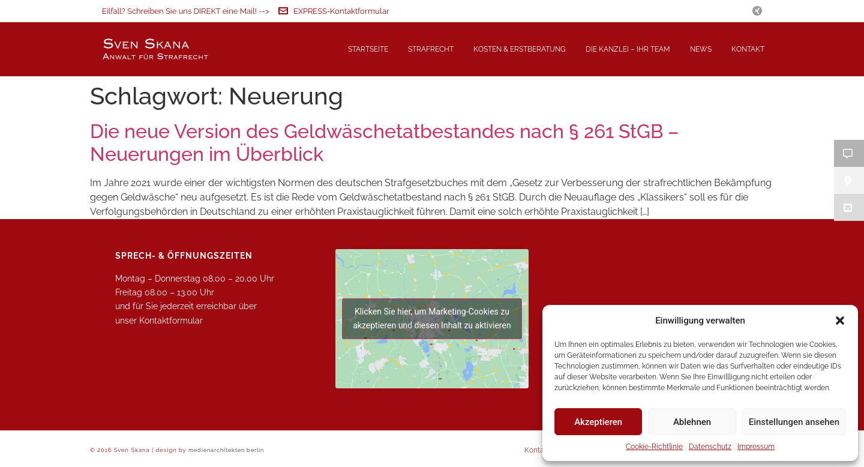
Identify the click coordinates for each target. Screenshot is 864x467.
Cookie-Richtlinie (654, 446)
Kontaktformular (171, 320)
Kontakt (747, 49)
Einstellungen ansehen (794, 422)
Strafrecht (431, 49)
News (701, 49)
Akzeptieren (598, 422)
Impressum (756, 446)
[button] (840, 321)
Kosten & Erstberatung (519, 49)
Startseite (368, 49)
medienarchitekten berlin (226, 450)
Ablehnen (692, 422)
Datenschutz (710, 446)
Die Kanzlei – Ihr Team (628, 49)
